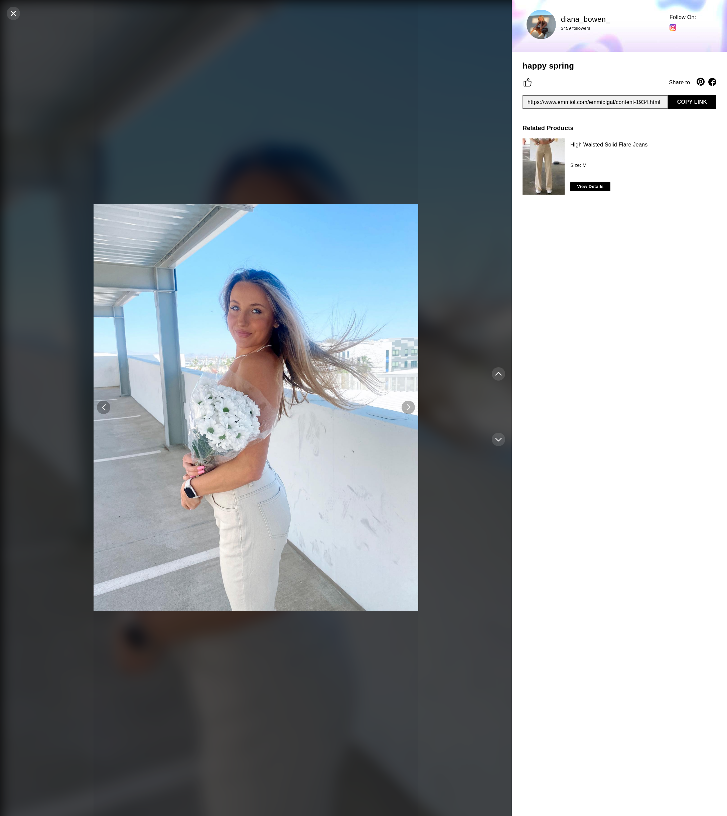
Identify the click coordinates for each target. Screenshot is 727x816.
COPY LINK (692, 102)
